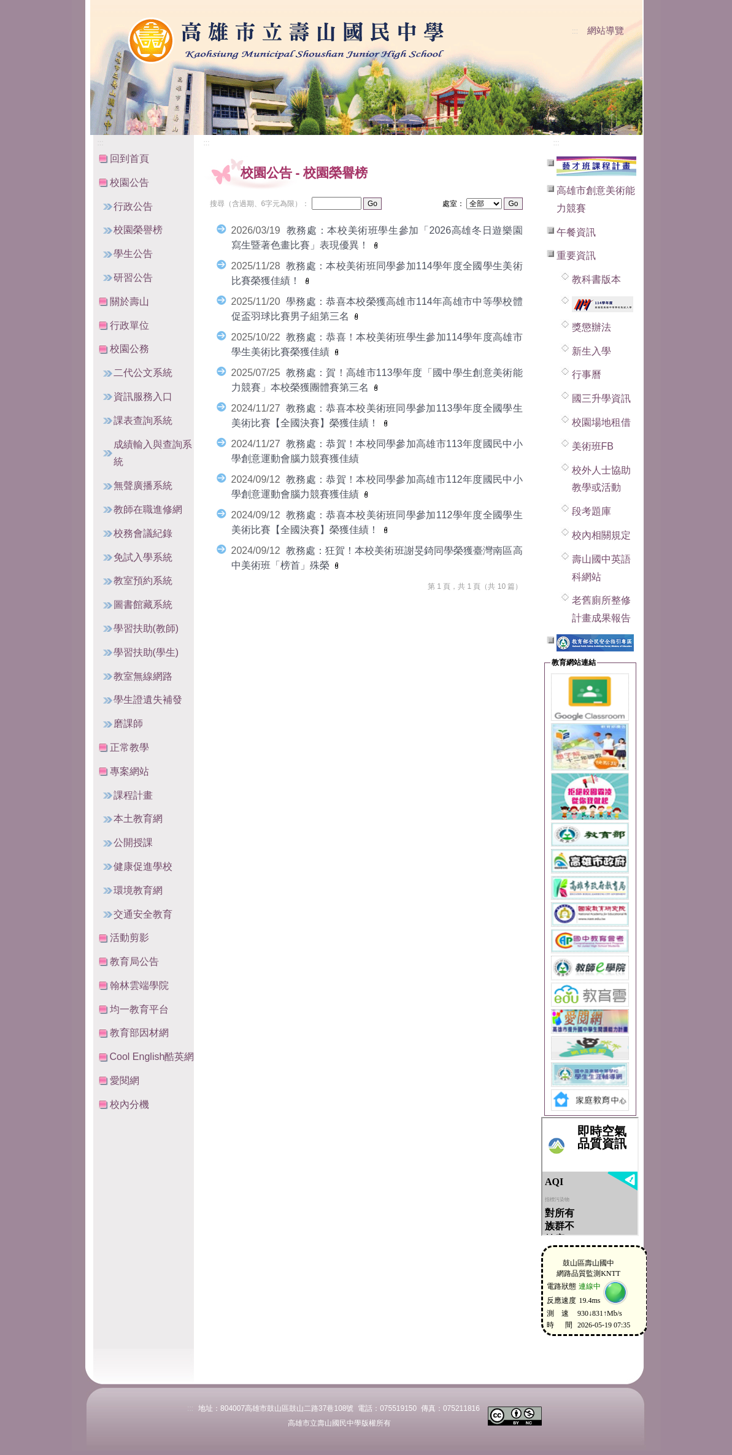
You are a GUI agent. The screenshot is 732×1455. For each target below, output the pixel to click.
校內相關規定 (601, 535)
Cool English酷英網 (152, 1056)
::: (575, 31)
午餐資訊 (576, 232)
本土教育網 (138, 818)
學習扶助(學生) (146, 652)
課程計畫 (133, 795)
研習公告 (133, 277)
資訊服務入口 (143, 396)
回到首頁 (129, 158)
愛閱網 (124, 1080)
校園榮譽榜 (138, 230)
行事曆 (586, 374)
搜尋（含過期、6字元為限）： (260, 203)
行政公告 (133, 206)
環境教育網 (138, 890)
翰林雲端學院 (139, 985)
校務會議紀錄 (143, 533)
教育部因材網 (139, 1032)
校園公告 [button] (129, 182)
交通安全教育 (143, 914)
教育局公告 (134, 961)
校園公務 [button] (129, 349)
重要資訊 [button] (576, 255)
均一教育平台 (139, 1009)
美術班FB (593, 446)
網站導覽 (605, 31)
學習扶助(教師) (146, 628)
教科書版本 (596, 279)
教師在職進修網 (148, 509)
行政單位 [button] (129, 325)
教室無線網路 (143, 676)
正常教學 (129, 747)
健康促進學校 (143, 866)
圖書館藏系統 (143, 604)
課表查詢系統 (143, 420)
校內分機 (129, 1104)
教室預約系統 (143, 580)
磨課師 (128, 723)
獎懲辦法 (591, 327)
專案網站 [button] (129, 771)
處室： (453, 203)
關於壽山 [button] (129, 301)
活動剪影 (129, 937)
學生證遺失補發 (148, 699)
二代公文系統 (143, 372)
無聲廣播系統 (143, 485)
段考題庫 (591, 511)
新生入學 (591, 351)
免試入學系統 (143, 557)
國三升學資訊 (601, 398)
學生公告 (133, 253)
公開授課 (133, 842)
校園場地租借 (601, 422)
